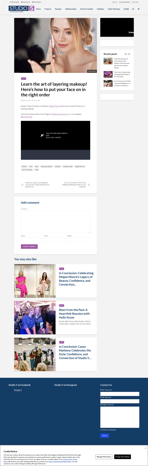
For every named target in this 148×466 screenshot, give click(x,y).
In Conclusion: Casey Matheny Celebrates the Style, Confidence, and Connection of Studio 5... (75, 352)
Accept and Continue (122, 457)
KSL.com (135, 2)
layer (36, 166)
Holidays (100, 9)
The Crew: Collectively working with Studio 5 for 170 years (122, 74)
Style (23, 78)
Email (46, 236)
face (30, 166)
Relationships (70, 9)
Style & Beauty (114, 9)
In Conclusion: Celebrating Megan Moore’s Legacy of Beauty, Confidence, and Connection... (76, 278)
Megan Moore (54, 106)
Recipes (58, 9)
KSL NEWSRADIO (124, 2)
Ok (145, 448)
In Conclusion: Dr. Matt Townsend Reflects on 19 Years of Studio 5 (122, 83)
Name (23, 236)
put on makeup (27, 170)
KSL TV (114, 2)
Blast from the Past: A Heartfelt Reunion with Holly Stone (74, 313)
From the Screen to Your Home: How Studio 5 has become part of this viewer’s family (121, 63)
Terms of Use (67, 459)
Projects (48, 9)
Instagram (14, 2)
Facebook (25, 2)
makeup (57, 166)
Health (126, 9)
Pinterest (36, 2)
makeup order (67, 166)
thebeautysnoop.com (60, 114)
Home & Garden (86, 9)
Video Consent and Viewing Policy (60, 461)
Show (38, 9)
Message (107, 405)
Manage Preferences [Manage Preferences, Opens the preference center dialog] (104, 457)
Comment (24, 209)
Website (69, 236)
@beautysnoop (26, 117)
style (36, 170)
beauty (24, 166)
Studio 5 (18, 390)
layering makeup (46, 166)
